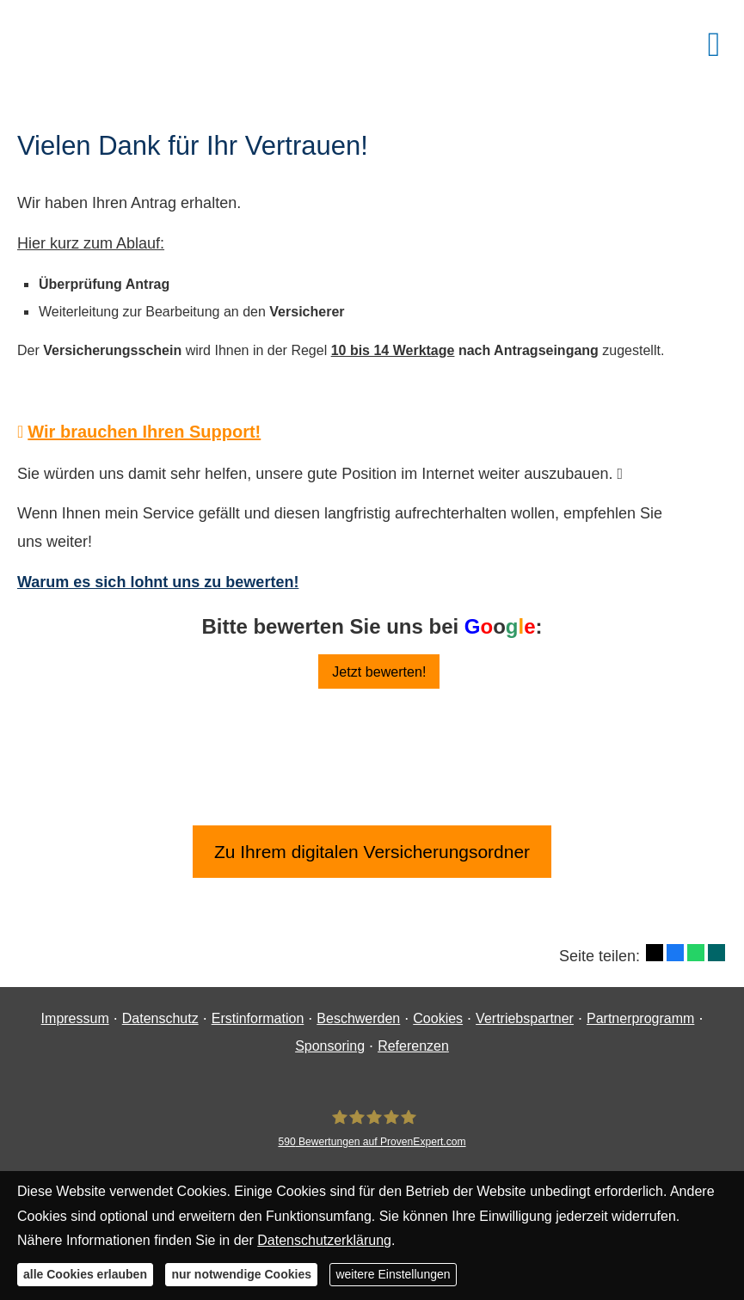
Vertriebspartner (525, 1018)
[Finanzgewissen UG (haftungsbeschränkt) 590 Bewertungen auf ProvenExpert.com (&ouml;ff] (371, 1128)
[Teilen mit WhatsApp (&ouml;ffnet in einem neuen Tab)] (695, 952)
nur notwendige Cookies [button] (241, 1274)
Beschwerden (358, 1018)
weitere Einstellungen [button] (392, 1274)
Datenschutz (160, 1018)
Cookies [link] (438, 1018)
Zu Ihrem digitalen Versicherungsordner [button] (372, 852)
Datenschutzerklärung (324, 1240)
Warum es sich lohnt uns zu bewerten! (157, 582)
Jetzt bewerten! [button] (380, 671)
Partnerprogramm (640, 1018)
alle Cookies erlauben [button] (85, 1274)
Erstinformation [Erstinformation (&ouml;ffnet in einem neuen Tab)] (258, 1018)
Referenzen (413, 1046)
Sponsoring (330, 1046)
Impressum (75, 1018)
